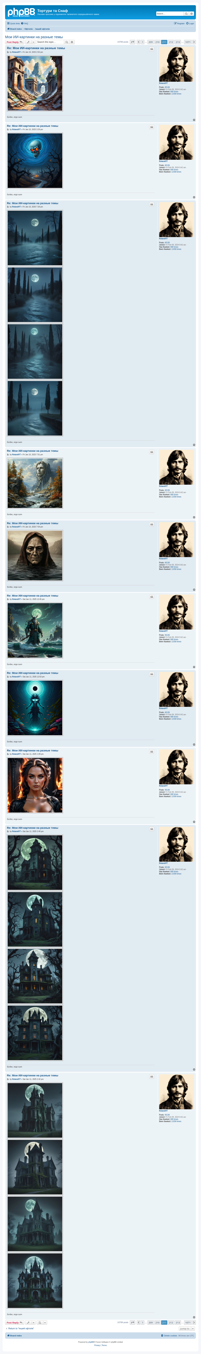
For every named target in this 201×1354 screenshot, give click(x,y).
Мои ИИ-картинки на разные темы (34, 37)
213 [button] (178, 42)
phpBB (91, 1342)
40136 (167, 87)
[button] (132, 42)
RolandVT (163, 83)
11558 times (176, 94)
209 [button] (151, 42)
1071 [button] (188, 42)
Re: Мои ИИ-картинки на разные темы (36, 48)
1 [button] (142, 42)
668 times (174, 92)
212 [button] (171, 42)
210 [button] (157, 42)
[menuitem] (24, 23)
